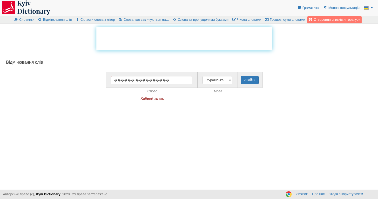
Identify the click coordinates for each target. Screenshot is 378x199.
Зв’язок (302, 194)
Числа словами (246, 19)
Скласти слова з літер (95, 19)
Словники (24, 19)
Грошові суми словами (284, 19)
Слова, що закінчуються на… (143, 19)
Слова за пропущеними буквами (201, 19)
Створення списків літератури (335, 19)
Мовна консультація (341, 8)
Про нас (318, 194)
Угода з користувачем (346, 194)
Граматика (308, 8)
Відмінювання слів (55, 19)
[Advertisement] (184, 38)
